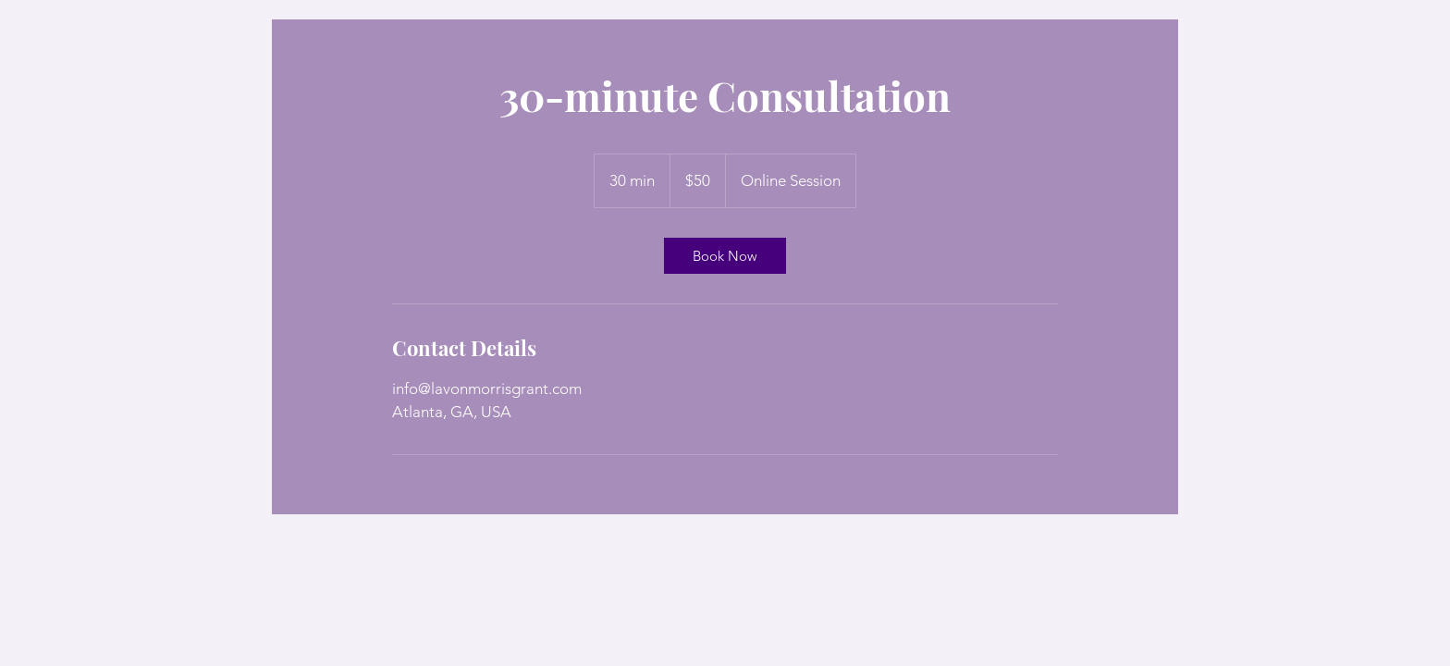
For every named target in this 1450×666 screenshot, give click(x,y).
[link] (725, 256)
